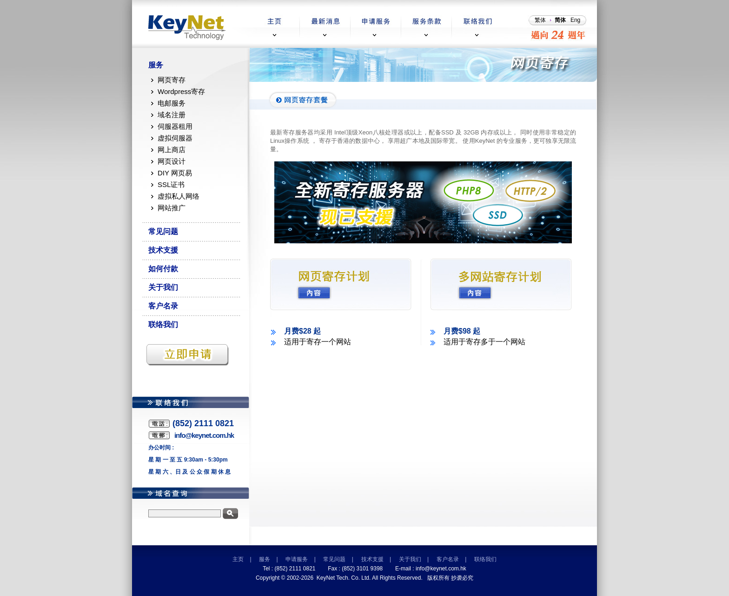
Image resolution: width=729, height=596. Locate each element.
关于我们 (163, 287)
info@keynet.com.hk (441, 568)
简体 (560, 20)
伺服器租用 (175, 126)
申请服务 (296, 559)
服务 (155, 65)
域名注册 (172, 115)
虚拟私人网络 (178, 196)
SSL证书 (171, 184)
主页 (238, 559)
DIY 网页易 (175, 173)
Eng (575, 20)
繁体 (540, 20)
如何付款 (163, 269)
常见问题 (163, 231)
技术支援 (163, 250)
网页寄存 (172, 80)
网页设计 (172, 161)
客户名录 (163, 306)
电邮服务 (172, 103)
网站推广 (172, 208)
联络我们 (163, 324)
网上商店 (172, 150)
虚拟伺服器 (175, 138)
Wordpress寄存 (181, 91)
